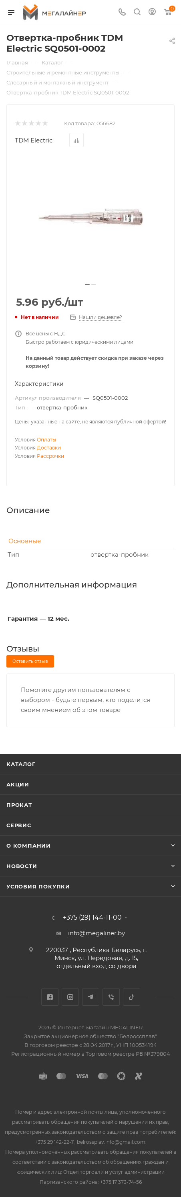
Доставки (49, 448)
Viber (111, 997)
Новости (21, 866)
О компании (28, 845)
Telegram (90, 997)
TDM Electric (33, 140)
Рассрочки (50, 456)
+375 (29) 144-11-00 (92, 917)
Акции (17, 784)
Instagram (70, 997)
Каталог (21, 764)
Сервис (18, 825)
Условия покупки (38, 886)
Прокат (19, 805)
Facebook (49, 997)
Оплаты (46, 440)
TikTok (131, 997)
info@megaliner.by (96, 933)
